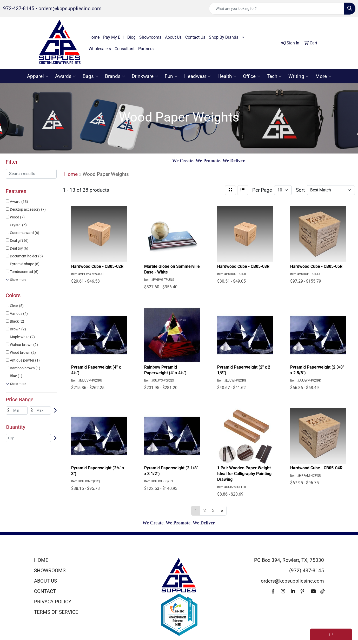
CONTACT (45, 591)
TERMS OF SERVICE (56, 612)
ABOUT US (45, 581)
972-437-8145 (18, 8)
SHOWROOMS (49, 571)
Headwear (197, 76)
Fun (171, 76)
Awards (65, 76)
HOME (41, 560)
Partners (146, 48)
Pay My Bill (113, 37)
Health (226, 76)
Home (94, 37)
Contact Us (195, 37)
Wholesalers (100, 48)
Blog (131, 37)
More (323, 76)
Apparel (37, 76)
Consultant (125, 48)
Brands (115, 76)
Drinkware (145, 76)
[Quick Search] (276, 9)
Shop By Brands (223, 37)
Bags (90, 76)
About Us (173, 37)
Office (251, 76)
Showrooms (150, 37)
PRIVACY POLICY (52, 602)
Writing (298, 76)
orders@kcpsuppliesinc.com (70, 8)
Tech (274, 76)
